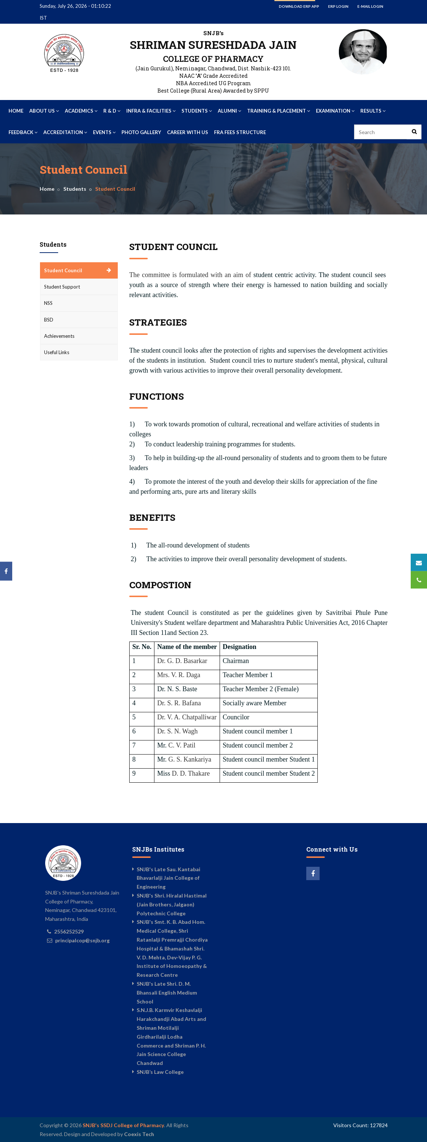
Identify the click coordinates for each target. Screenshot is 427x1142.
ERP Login (338, 6)
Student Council (63, 270)
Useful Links (56, 352)
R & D (111, 111)
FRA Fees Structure (240, 132)
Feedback (23, 132)
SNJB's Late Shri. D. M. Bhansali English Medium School (167, 992)
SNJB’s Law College (160, 1072)
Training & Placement (278, 111)
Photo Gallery (141, 132)
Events (104, 132)
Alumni (229, 111)
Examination (335, 111)
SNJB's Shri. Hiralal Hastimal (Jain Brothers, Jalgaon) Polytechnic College (172, 904)
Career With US (187, 132)
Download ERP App (299, 6)
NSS (48, 303)
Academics (81, 111)
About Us (44, 111)
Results (373, 111)
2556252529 (69, 931)
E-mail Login (370, 6)
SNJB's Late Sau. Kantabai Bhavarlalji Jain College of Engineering (168, 878)
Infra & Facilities (151, 111)
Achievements (59, 336)
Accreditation (65, 132)
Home (16, 111)
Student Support (62, 287)
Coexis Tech (139, 1134)
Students (196, 111)
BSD (48, 320)
